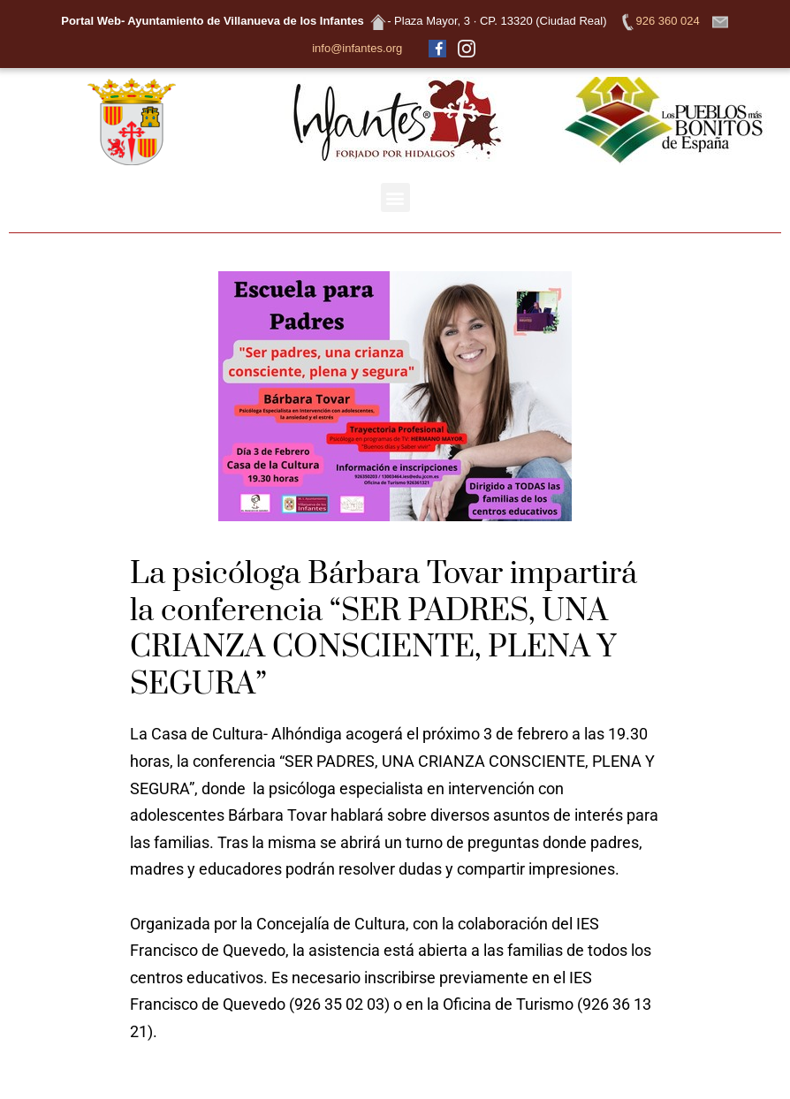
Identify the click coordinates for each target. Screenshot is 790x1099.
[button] (395, 197)
